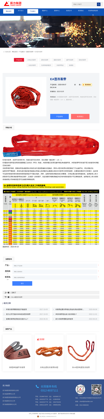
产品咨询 (59, 116)
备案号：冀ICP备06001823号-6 (61, 414)
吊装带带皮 (60, 65)
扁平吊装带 (71, 60)
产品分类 (15, 60)
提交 (22, 283)
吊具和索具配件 (45, 65)
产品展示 (32, 10)
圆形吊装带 (29, 52)
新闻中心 (57, 10)
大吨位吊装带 (29, 60)
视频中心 (45, 10)
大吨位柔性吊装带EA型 (49, 368)
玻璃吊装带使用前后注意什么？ (16, 319)
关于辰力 (20, 10)
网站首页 (8, 10)
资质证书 (69, 10)
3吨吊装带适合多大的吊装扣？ (65, 314)
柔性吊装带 (44, 60)
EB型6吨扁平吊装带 (17, 368)
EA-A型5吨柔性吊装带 (81, 368)
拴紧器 (73, 65)
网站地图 (72, 414)
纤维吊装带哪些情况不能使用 (15, 309)
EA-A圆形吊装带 (17, 297)
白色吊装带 (30, 65)
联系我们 (81, 10)
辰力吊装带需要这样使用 (63, 319)
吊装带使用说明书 (93, 11)
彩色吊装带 (85, 60)
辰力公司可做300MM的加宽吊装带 (17, 314)
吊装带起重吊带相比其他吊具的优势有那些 (69, 309)
